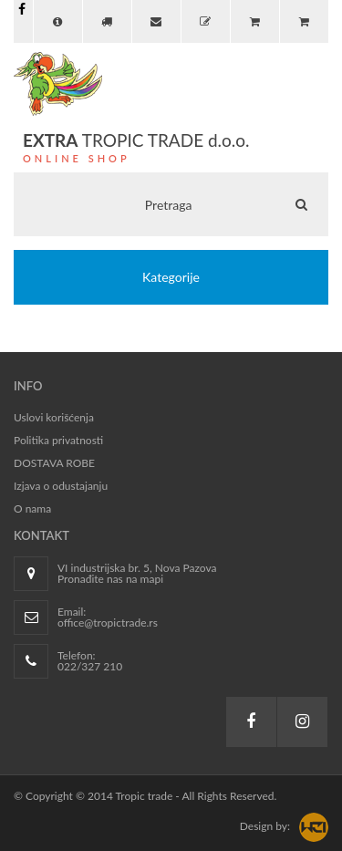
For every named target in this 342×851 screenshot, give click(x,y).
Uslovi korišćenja (54, 417)
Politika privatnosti (58, 440)
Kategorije (171, 277)
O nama (32, 508)
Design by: (265, 826)
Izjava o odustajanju (61, 486)
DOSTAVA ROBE (54, 463)
